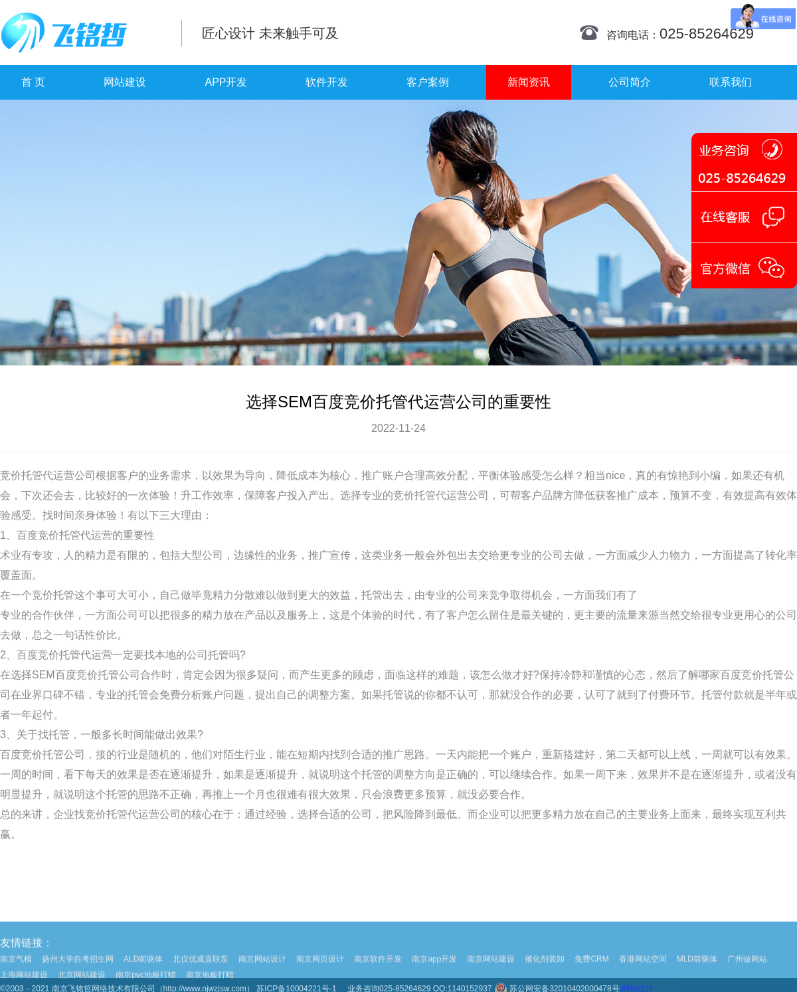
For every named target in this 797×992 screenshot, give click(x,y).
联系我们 (730, 82)
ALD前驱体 (143, 969)
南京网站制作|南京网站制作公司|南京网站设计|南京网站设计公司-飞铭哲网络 (81, 32)
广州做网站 (747, 969)
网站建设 (125, 82)
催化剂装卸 (545, 969)
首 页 (33, 82)
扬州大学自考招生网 (78, 969)
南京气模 (16, 969)
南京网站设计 (262, 969)
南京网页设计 (320, 969)
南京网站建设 (491, 969)
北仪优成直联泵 (200, 969)
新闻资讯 (528, 82)
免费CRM (591, 969)
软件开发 (327, 82)
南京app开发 (434, 969)
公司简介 (629, 82)
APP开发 (226, 82)
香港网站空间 (643, 969)
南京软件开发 (378, 969)
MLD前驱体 (697, 969)
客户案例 (427, 82)
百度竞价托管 (48, 535)
